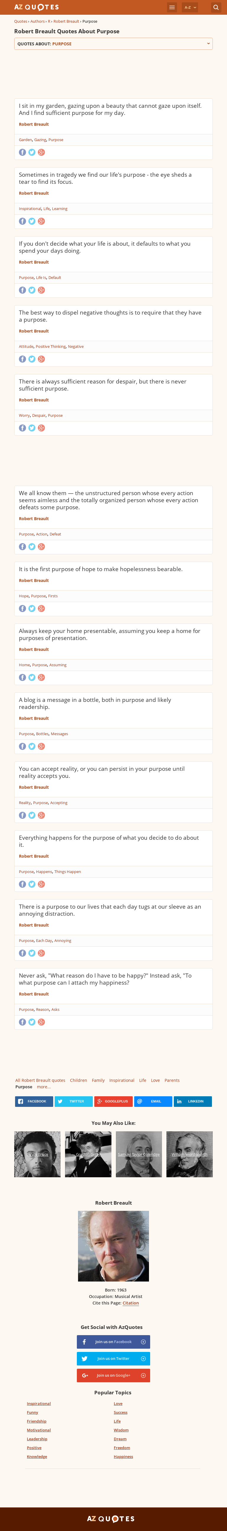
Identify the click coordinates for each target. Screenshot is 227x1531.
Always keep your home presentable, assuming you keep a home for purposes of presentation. (109, 634)
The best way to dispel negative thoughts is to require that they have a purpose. (110, 316)
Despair (39, 415)
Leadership (37, 1438)
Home (24, 664)
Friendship (36, 1421)
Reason (42, 1009)
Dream (120, 1438)
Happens (44, 871)
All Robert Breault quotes (40, 1080)
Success (120, 1412)
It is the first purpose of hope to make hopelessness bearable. (101, 569)
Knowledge (37, 1456)
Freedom (122, 1447)
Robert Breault (66, 21)
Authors (37, 21)
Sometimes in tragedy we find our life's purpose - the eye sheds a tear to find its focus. (105, 178)
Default (54, 277)
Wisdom (121, 1430)
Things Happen (67, 871)
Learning (59, 208)
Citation (131, 1303)
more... (44, 1086)
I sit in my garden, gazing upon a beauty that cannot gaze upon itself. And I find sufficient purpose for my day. (110, 109)
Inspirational (30, 208)
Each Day (44, 940)
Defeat (55, 534)
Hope (24, 595)
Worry (24, 415)
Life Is (41, 277)
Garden (25, 139)
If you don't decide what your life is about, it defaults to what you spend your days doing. (105, 247)
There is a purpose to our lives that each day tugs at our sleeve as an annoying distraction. (110, 910)
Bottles (42, 733)
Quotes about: (113, 43)
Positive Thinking (51, 346)
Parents (172, 1080)
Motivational (39, 1430)
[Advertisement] (113, 73)
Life (46, 208)
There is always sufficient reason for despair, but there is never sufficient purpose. (103, 385)
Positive (34, 1447)
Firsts (53, 595)
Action (41, 534)
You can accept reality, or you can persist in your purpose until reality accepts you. (102, 772)
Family (98, 1080)
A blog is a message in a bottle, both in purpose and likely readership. (95, 703)
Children (78, 1080)
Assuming (58, 664)
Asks (55, 1009)
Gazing (40, 139)
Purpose (55, 139)
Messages (59, 733)
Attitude (26, 346)
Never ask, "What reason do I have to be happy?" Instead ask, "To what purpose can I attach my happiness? (105, 979)
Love (155, 1080)
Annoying (62, 940)
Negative (76, 346)
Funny (32, 1412)
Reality (25, 802)
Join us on (113, 1341)
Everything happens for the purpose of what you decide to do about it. (109, 841)
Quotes (20, 21)
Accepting (58, 802)
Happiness (123, 1456)
